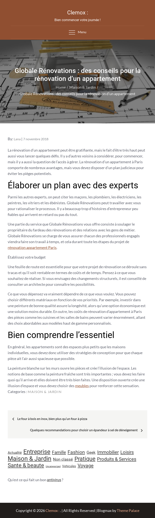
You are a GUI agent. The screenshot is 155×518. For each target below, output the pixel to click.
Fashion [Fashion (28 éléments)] (76, 452)
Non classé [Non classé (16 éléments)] (63, 459)
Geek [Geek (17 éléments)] (91, 452)
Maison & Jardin (45, 392)
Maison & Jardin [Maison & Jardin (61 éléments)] (29, 459)
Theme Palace (128, 510)
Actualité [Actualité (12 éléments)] (15, 453)
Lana (17, 139)
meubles (82, 385)
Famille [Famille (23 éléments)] (59, 452)
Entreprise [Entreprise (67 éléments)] (36, 452)
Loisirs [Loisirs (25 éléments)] (127, 452)
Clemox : (77, 12)
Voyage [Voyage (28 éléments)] (85, 465)
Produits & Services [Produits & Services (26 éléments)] (116, 459)
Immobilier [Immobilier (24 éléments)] (108, 452)
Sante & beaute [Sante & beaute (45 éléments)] (26, 465)
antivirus (54, 480)
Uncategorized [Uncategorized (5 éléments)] (53, 466)
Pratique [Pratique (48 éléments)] (84, 459)
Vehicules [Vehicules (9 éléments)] (69, 466)
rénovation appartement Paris (32, 247)
